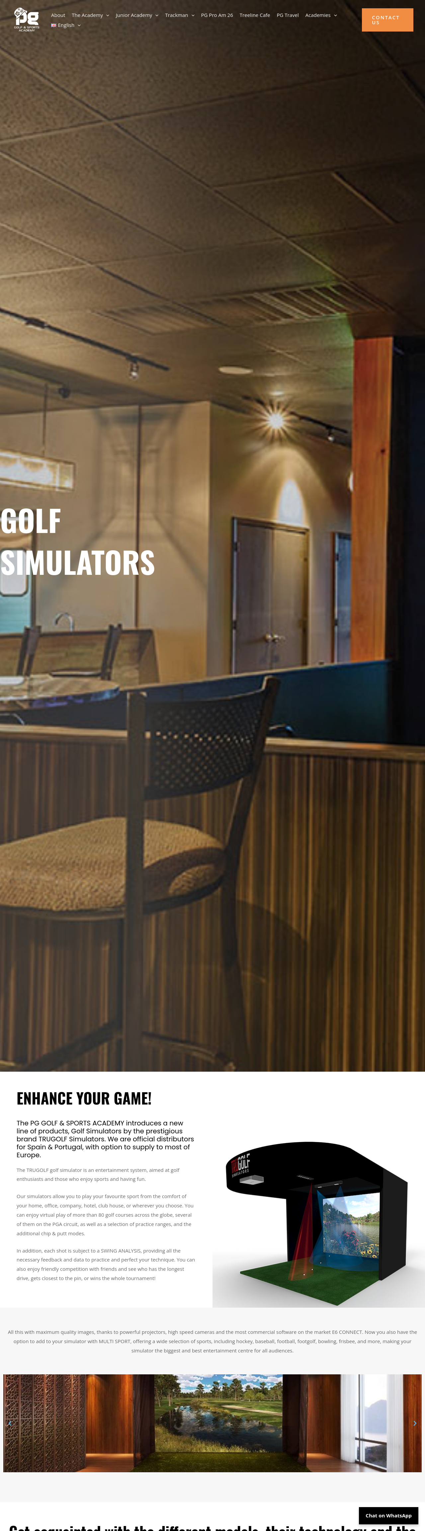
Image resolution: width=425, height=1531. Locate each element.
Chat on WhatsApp (389, 1515)
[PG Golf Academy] (26, 19)
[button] (106, 15)
